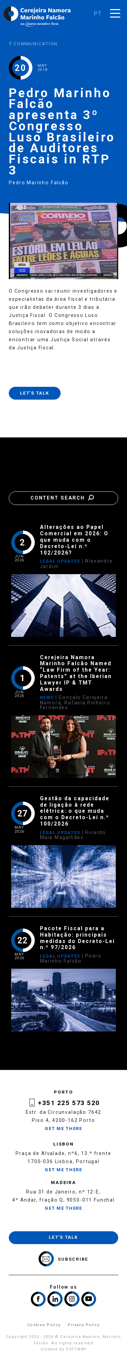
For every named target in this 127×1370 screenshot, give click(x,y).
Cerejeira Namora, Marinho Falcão (37, 16)
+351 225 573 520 (69, 1103)
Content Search (63, 498)
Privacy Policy (84, 1325)
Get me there (63, 1128)
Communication (33, 43)
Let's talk (34, 393)
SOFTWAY (76, 1349)
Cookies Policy (44, 1325)
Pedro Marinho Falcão (39, 182)
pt (98, 13)
